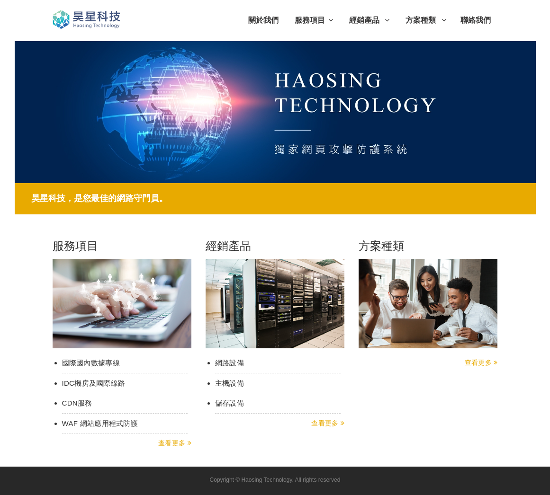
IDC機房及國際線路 (94, 383)
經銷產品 (369, 20)
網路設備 (229, 363)
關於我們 (263, 20)
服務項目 (314, 20)
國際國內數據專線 (91, 363)
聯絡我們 (475, 20)
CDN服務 (77, 403)
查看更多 (174, 443)
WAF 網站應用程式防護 (100, 423)
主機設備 (229, 383)
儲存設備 (229, 403)
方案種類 (426, 20)
